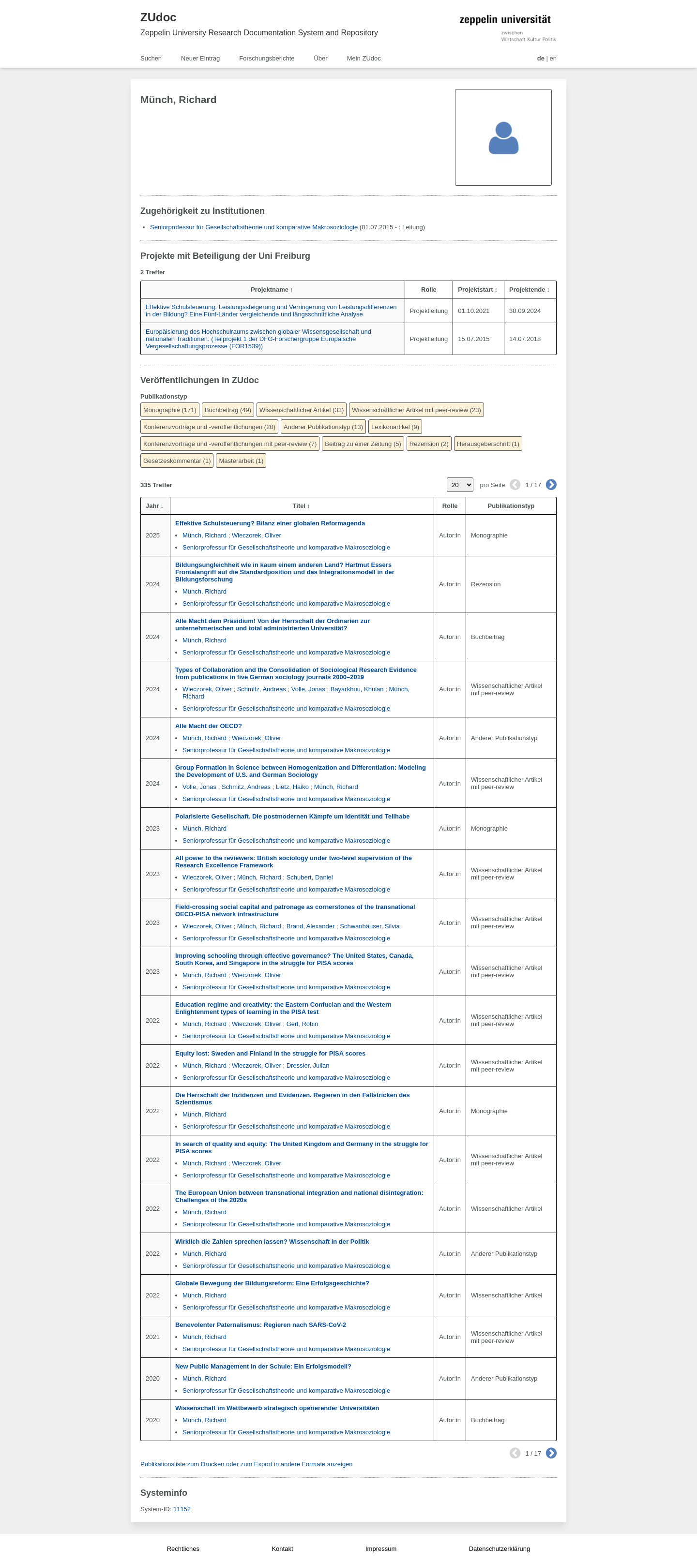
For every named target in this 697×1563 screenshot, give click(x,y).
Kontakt (282, 1548)
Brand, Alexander (311, 926)
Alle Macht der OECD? (208, 725)
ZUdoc (158, 17)
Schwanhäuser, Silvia (370, 926)
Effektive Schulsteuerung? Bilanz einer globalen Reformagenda (270, 523)
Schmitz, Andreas (261, 689)
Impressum (380, 1548)
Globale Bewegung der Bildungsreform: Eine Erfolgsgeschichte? (272, 1283)
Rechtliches (183, 1548)
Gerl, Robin (302, 1023)
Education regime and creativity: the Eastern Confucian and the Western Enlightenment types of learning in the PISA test (283, 1008)
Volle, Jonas (308, 689)
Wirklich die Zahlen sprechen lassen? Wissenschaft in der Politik (272, 1241)
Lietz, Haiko (292, 786)
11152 (182, 1509)
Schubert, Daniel (310, 877)
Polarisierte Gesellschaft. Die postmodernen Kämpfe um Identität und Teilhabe (292, 816)
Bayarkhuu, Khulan (357, 689)
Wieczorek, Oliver (256, 535)
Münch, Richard (204, 535)
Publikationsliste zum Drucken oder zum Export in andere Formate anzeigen (246, 1464)
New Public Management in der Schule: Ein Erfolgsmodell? (263, 1366)
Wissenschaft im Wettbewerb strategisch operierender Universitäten (277, 1408)
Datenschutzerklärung (499, 1548)
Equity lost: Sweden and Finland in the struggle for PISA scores (270, 1053)
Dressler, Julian (308, 1065)
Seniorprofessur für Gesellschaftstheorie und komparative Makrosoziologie (254, 227)
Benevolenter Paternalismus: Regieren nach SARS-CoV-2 (260, 1324)
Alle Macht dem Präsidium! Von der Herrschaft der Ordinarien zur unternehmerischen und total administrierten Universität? (272, 624)
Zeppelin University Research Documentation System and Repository (259, 33)
